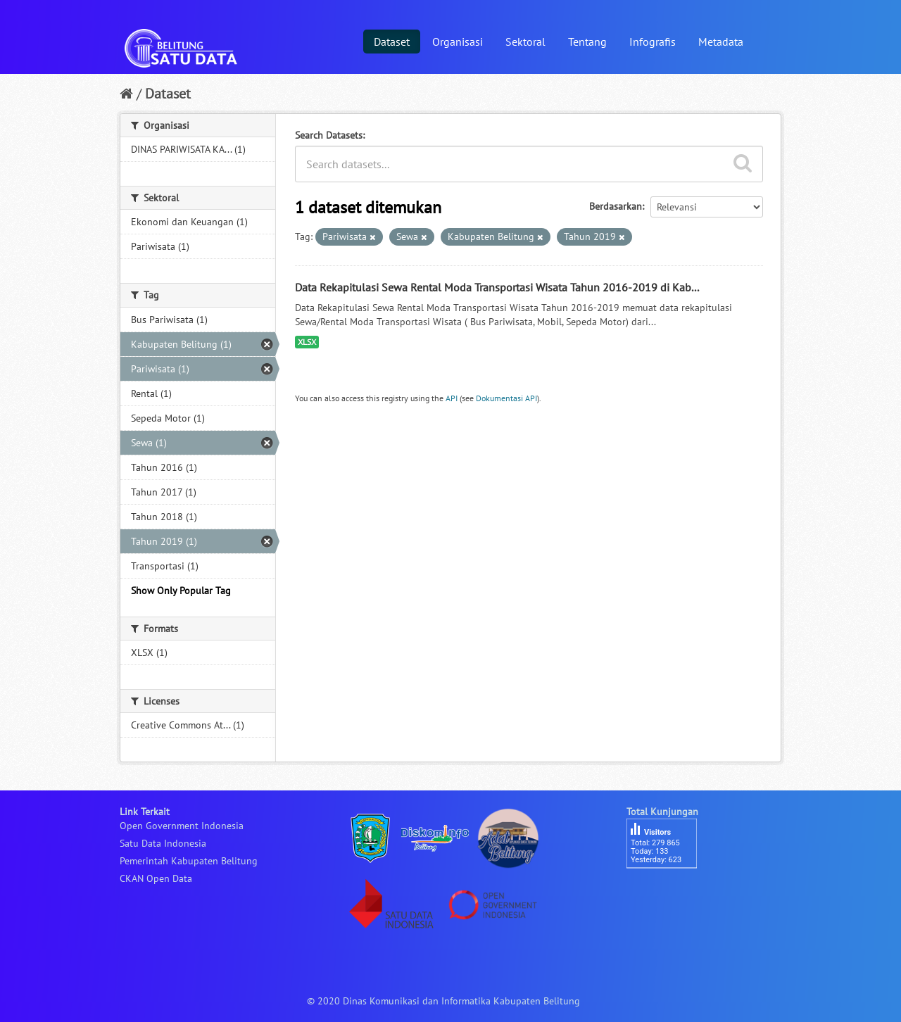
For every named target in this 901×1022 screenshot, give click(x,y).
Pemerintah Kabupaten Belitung (189, 860)
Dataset (392, 41)
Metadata (720, 41)
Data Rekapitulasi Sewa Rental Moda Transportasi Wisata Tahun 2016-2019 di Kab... (497, 287)
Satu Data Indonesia (163, 843)
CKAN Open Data (156, 878)
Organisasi (457, 41)
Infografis (652, 41)
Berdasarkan (615, 206)
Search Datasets (329, 135)
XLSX (307, 341)
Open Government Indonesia (182, 825)
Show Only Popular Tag (181, 590)
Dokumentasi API (506, 398)
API (452, 398)
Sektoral (525, 41)
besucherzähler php (668, 892)
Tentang (587, 41)
